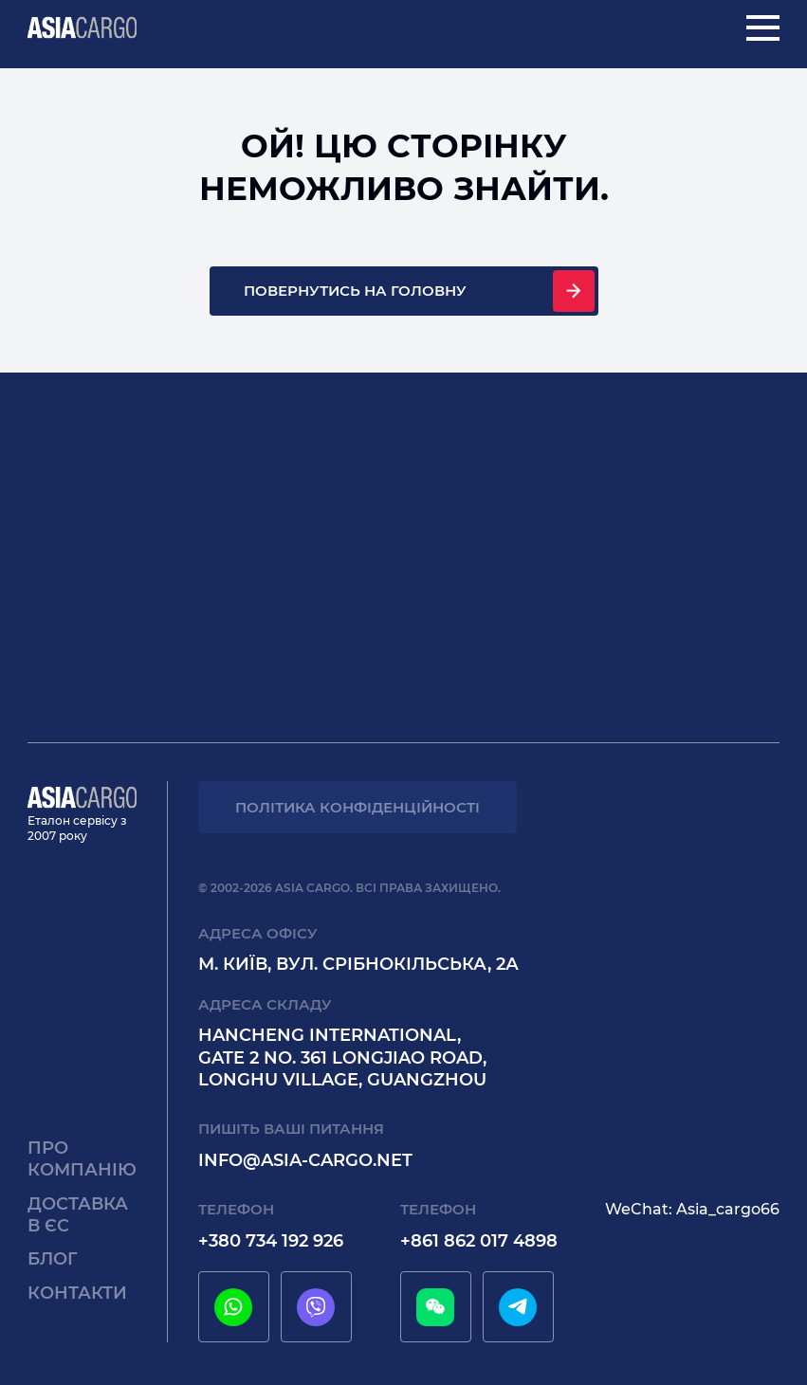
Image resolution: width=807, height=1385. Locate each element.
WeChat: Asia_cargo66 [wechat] (692, 1209)
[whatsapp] (233, 1307)
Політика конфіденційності (357, 807)
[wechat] (435, 1307)
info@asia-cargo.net (305, 1160)
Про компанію (82, 1159)
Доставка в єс (78, 1215)
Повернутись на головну (355, 291)
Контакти (77, 1293)
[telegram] (518, 1307)
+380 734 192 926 (270, 1240)
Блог (53, 1258)
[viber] (316, 1307)
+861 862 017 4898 (479, 1240)
